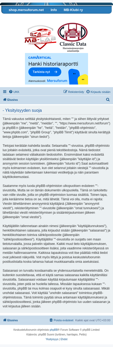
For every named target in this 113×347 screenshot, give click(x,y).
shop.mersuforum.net (26, 10)
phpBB (54, 329)
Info (54, 10)
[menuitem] (14, 92)
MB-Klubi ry (73, 10)
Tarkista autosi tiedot (22, 18)
